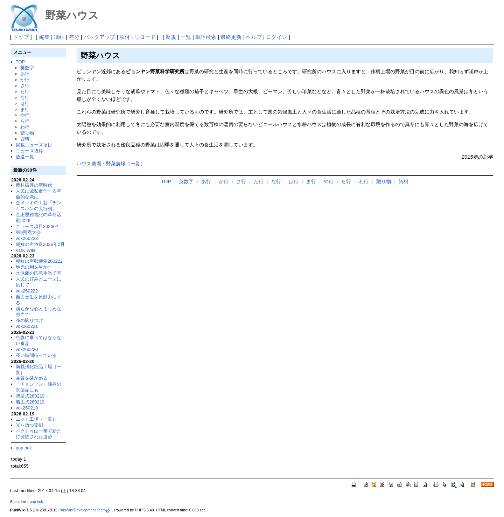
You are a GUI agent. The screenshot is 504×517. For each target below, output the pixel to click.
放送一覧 (25, 156)
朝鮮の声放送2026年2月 (40, 244)
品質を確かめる (32, 378)
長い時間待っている (36, 355)
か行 (24, 79)
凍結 (59, 37)
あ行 (24, 73)
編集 (44, 37)
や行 (24, 115)
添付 (124, 37)
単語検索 (205, 37)
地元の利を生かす (34, 267)
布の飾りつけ (29, 320)
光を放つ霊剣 (29, 425)
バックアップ (99, 37)
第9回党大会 (28, 232)
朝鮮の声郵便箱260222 (39, 261)
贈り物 (27, 133)
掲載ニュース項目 (34, 144)
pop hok (24, 447)
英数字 (27, 67)
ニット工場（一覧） (36, 419)
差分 (74, 37)
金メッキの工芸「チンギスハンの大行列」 (38, 205)
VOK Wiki (25, 250)
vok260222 (27, 291)
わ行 (24, 127)
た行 (24, 91)
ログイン (276, 37)
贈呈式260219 (30, 396)
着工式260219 (30, 402)
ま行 (24, 109)
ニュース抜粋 (29, 150)
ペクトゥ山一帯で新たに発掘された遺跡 (38, 434)
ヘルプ (254, 37)
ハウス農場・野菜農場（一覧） (111, 163)
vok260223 (27, 238)
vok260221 (27, 326)
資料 (24, 139)
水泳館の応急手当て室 (38, 273)
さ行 (24, 85)
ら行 (24, 121)
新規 (171, 37)
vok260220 (27, 349)
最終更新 (230, 37)
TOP (20, 61)
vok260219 (27, 408)
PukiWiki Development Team (84, 510)
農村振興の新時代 (34, 185)
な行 (24, 97)
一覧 (186, 37)
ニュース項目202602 (37, 226)
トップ (21, 37)
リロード (144, 37)
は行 (24, 103)
